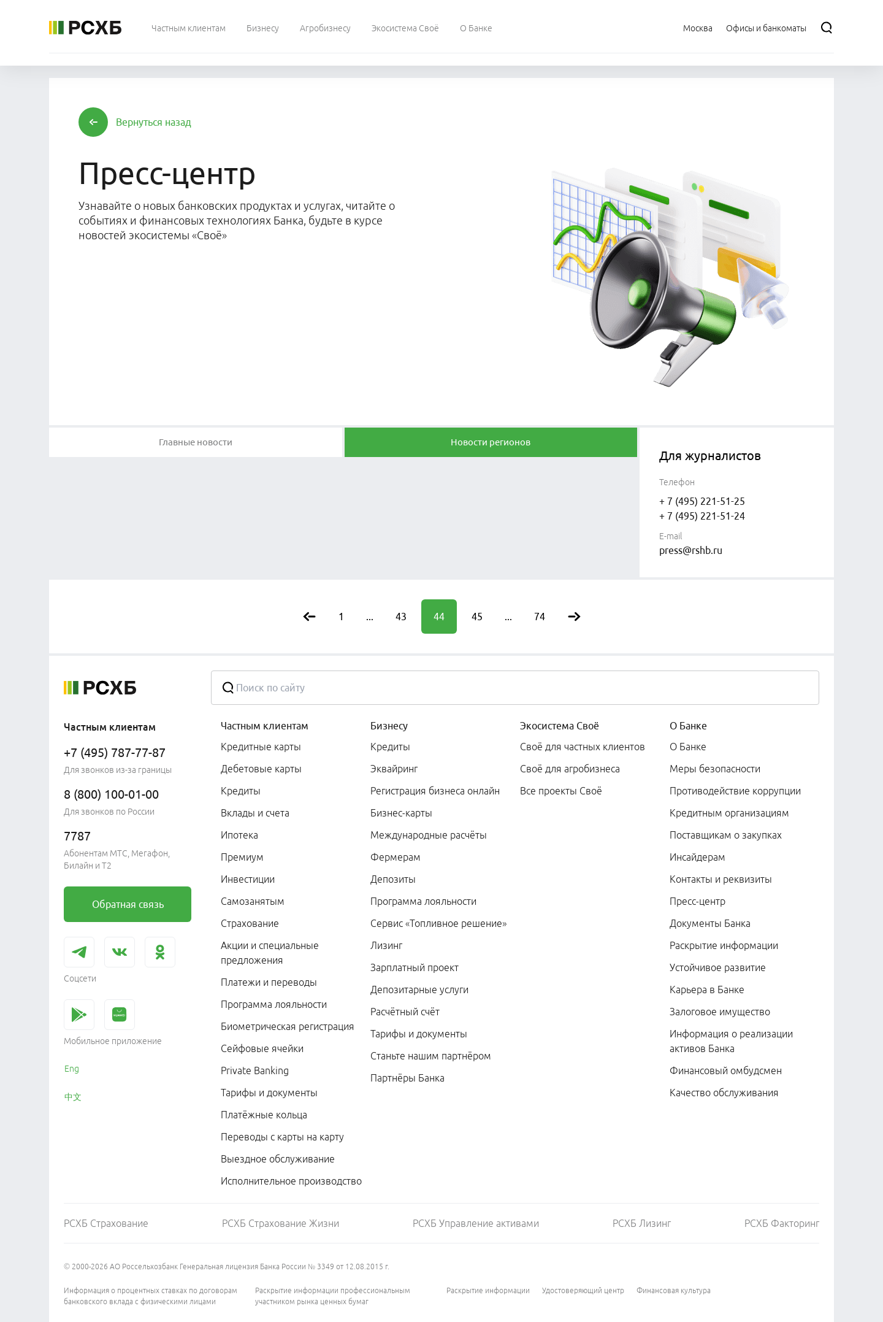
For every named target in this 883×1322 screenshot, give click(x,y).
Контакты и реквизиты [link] (721, 879)
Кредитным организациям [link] (729, 812)
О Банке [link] (688, 746)
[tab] (195, 442)
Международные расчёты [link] (428, 834)
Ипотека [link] (239, 834)
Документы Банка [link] (710, 923)
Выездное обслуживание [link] (278, 1158)
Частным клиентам (264, 725)
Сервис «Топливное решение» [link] (438, 923)
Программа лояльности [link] (274, 1004)
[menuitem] (188, 27)
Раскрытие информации (488, 1290)
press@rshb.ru (690, 550)
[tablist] (195, 442)
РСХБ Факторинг (781, 1223)
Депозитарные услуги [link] (419, 989)
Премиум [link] (242, 857)
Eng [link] (71, 1069)
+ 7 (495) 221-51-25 (702, 501)
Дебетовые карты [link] (261, 768)
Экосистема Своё (559, 725)
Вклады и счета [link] (255, 812)
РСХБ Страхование (106, 1223)
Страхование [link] (250, 923)
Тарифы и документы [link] (269, 1092)
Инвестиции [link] (248, 879)
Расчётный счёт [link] (405, 1011)
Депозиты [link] (393, 879)
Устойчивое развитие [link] (718, 967)
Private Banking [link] (255, 1070)
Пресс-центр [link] (697, 901)
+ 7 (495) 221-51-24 (702, 515)
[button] (153, 122)
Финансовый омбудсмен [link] (726, 1070)
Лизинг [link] (386, 945)
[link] (127, 904)
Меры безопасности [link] (715, 768)
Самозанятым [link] (253, 901)
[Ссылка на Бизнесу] (262, 27)
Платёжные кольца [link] (264, 1114)
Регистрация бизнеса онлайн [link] (435, 790)
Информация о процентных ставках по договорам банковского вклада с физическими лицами (150, 1295)
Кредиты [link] (241, 790)
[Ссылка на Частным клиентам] (188, 27)
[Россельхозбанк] (85, 27)
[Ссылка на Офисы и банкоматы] (766, 28)
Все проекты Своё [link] (561, 790)
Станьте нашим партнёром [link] (430, 1055)
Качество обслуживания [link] (724, 1092)
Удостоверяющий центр (583, 1290)
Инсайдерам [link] (697, 857)
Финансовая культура (673, 1290)
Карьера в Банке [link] (707, 989)
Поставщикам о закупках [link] (726, 834)
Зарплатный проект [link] (414, 967)
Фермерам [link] (395, 857)
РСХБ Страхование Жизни (280, 1223)
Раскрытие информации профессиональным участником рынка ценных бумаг (332, 1295)
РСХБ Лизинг (642, 1223)
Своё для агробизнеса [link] (570, 768)
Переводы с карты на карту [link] (282, 1136)
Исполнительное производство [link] (291, 1180)
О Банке (688, 725)
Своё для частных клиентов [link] (582, 746)
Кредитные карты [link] (261, 746)
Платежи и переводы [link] (269, 982)
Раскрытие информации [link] (724, 945)
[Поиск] (826, 27)
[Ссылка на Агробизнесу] (325, 27)
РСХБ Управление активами (476, 1223)
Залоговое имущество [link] (720, 1011)
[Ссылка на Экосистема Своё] (405, 27)
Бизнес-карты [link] (401, 812)
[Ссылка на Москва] (697, 28)
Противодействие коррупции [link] (735, 790)
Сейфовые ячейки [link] (262, 1048)
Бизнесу (389, 725)
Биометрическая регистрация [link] (287, 1026)
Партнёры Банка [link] (407, 1077)
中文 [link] (73, 1097)
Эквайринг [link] (394, 768)
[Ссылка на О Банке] (476, 27)
